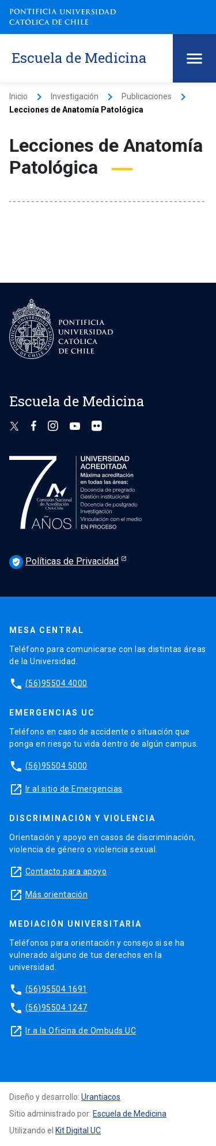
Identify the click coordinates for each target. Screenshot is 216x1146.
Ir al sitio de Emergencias (74, 788)
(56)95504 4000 (56, 683)
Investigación (74, 96)
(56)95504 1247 (56, 1007)
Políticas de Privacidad (64, 562)
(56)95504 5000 (56, 765)
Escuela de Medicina (129, 1113)
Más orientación (56, 894)
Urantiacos (100, 1097)
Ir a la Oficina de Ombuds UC (80, 1030)
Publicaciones (147, 96)
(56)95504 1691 (56, 989)
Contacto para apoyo (66, 871)
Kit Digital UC (78, 1130)
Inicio (18, 96)
